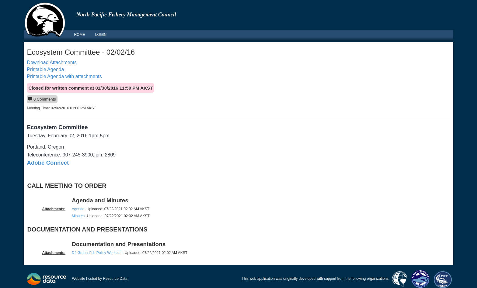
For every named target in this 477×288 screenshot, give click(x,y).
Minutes (78, 216)
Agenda (78, 209)
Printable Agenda (45, 69)
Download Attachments (52, 62)
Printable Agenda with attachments (64, 76)
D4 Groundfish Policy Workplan (97, 253)
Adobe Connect (48, 162)
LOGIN (100, 35)
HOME (79, 35)
